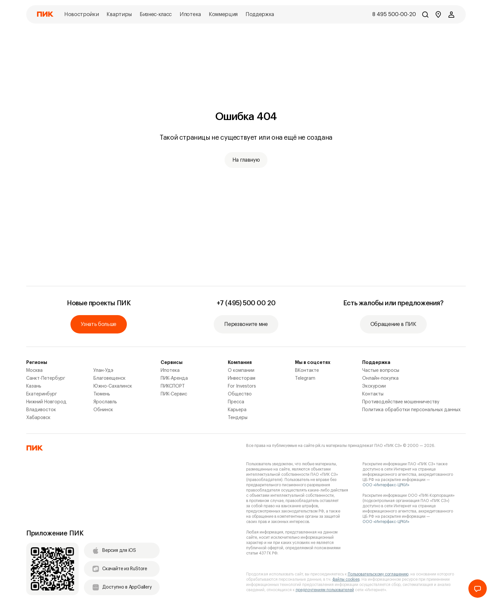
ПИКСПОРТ (173, 386)
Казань (33, 386)
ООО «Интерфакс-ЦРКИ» (386, 485)
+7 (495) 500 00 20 (246, 303)
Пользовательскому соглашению (378, 574)
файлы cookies (346, 579)
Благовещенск (109, 378)
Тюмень (101, 394)
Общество (240, 394)
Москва (34, 370)
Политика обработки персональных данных (411, 410)
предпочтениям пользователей (325, 590)
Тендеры (237, 417)
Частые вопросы (380, 370)
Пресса (236, 402)
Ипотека (170, 370)
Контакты (373, 394)
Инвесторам (241, 378)
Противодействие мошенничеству (400, 402)
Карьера (237, 410)
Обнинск (103, 410)
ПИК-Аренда (174, 378)
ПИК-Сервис (174, 394)
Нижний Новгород (46, 402)
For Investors (242, 386)
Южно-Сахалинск (112, 386)
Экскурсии (374, 386)
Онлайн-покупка (380, 378)
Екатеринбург (41, 394)
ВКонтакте (307, 370)
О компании (241, 370)
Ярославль (105, 402)
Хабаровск (38, 417)
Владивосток (41, 410)
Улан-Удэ (103, 370)
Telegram (305, 378)
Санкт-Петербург (45, 378)
